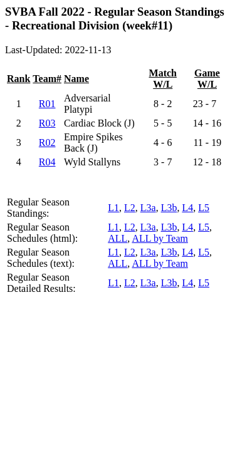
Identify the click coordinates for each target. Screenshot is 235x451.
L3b (169, 207)
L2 (129, 207)
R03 (47, 123)
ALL (117, 238)
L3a (148, 207)
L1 (113, 207)
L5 (203, 207)
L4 (187, 207)
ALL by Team (160, 238)
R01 (47, 103)
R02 (47, 142)
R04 (47, 162)
